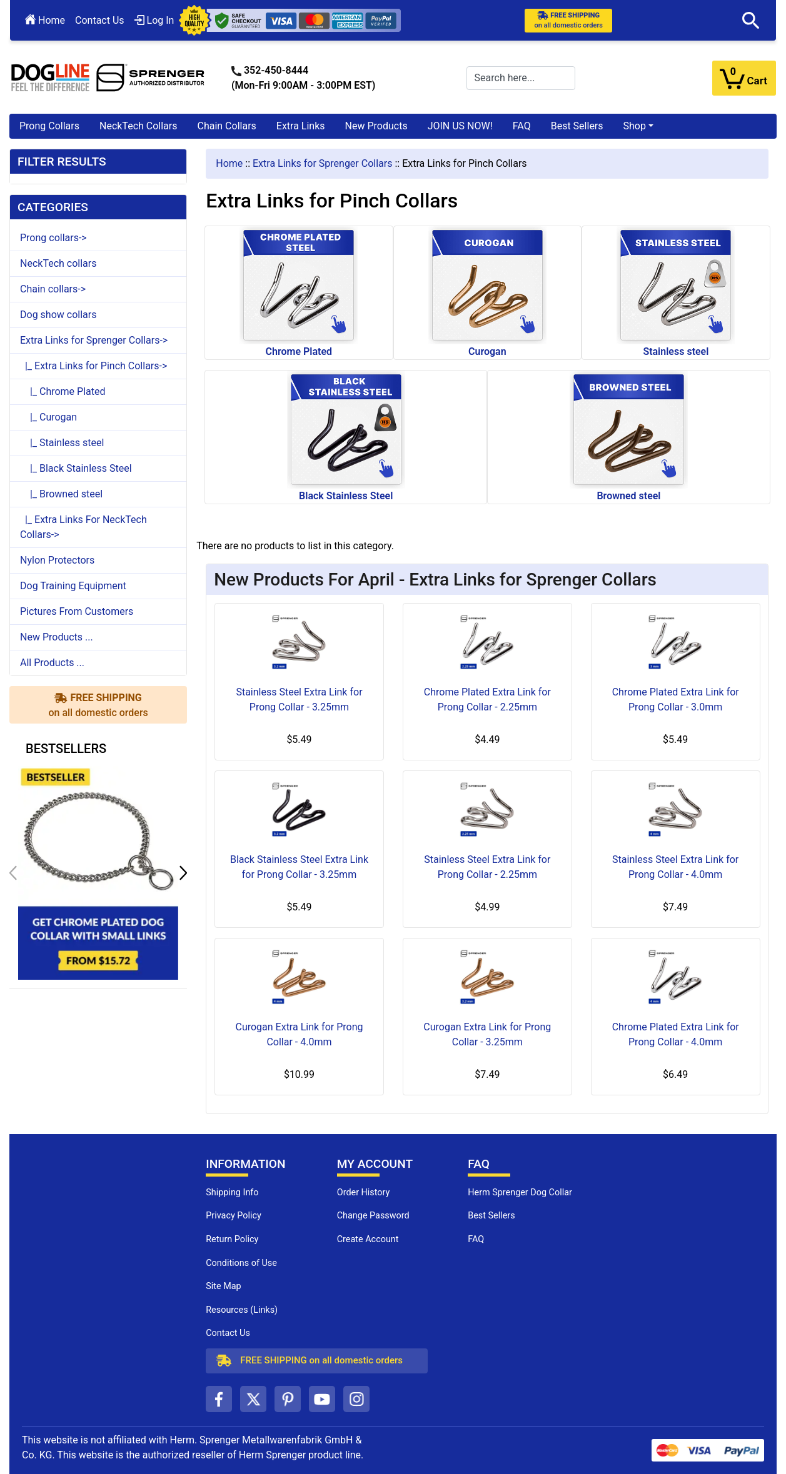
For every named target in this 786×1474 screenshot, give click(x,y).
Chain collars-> (53, 289)
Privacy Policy (233, 1215)
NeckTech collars (58, 263)
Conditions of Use (241, 1263)
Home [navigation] (229, 163)
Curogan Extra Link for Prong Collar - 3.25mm (487, 1034)
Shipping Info (232, 1192)
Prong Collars (49, 126)
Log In (154, 20)
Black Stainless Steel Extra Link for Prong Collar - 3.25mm (299, 867)
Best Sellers (577, 126)
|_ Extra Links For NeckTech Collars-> (83, 527)
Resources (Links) (242, 1310)
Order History (363, 1192)
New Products (376, 126)
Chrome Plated (298, 291)
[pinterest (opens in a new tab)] (287, 1399)
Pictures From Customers (76, 611)
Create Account (368, 1239)
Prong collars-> (53, 238)
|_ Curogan (48, 417)
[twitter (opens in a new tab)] (253, 1399)
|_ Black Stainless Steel (76, 468)
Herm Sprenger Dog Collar (520, 1192)
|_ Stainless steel (62, 443)
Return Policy (232, 1239)
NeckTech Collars (138, 126)
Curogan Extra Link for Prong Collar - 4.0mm (299, 1034)
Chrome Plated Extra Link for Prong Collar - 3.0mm (675, 699)
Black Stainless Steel (346, 436)
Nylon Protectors (57, 560)
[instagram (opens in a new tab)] (356, 1399)
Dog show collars (58, 315)
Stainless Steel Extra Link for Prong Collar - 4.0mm (675, 867)
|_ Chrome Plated (63, 391)
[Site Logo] (108, 77)
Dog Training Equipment (73, 586)
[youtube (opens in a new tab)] (322, 1399)
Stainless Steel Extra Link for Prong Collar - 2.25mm (487, 867)
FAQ (522, 126)
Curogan (487, 291)
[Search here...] (520, 78)
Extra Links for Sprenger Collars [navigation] (322, 163)
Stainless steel (676, 291)
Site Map (223, 1286)
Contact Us (99, 20)
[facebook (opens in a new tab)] (218, 1399)
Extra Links (300, 126)
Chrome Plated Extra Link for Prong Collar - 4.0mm (675, 1034)
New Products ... (56, 637)
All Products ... (52, 663)
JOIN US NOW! (460, 126)
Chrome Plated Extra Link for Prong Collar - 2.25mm (487, 699)
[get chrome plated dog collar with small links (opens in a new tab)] (98, 872)
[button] (751, 21)
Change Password (373, 1215)
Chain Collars (226, 126)
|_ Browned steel (61, 494)
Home (45, 20)
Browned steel (629, 436)
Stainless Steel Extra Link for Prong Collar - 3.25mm (299, 699)
